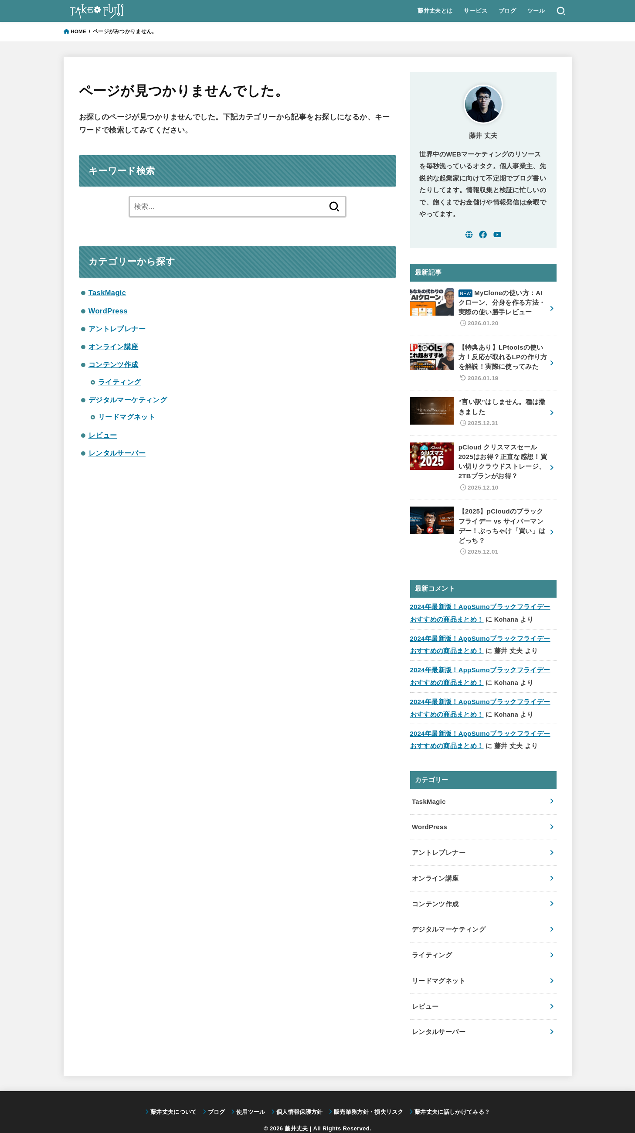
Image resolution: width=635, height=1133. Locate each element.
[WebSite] (469, 234)
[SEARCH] (560, 11)
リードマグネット (126, 417)
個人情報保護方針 (299, 1096)
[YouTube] (497, 234)
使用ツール (250, 1096)
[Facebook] (483, 234)
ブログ (507, 10)
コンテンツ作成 (113, 364)
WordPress (108, 311)
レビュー (102, 435)
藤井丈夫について (173, 1096)
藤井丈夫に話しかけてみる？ (452, 1096)
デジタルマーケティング (127, 400)
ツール (535, 10)
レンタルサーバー (117, 453)
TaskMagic (107, 292)
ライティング (119, 382)
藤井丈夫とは (435, 10)
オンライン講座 (113, 346)
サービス (475, 10)
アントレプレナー (117, 329)
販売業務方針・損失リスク (369, 1096)
